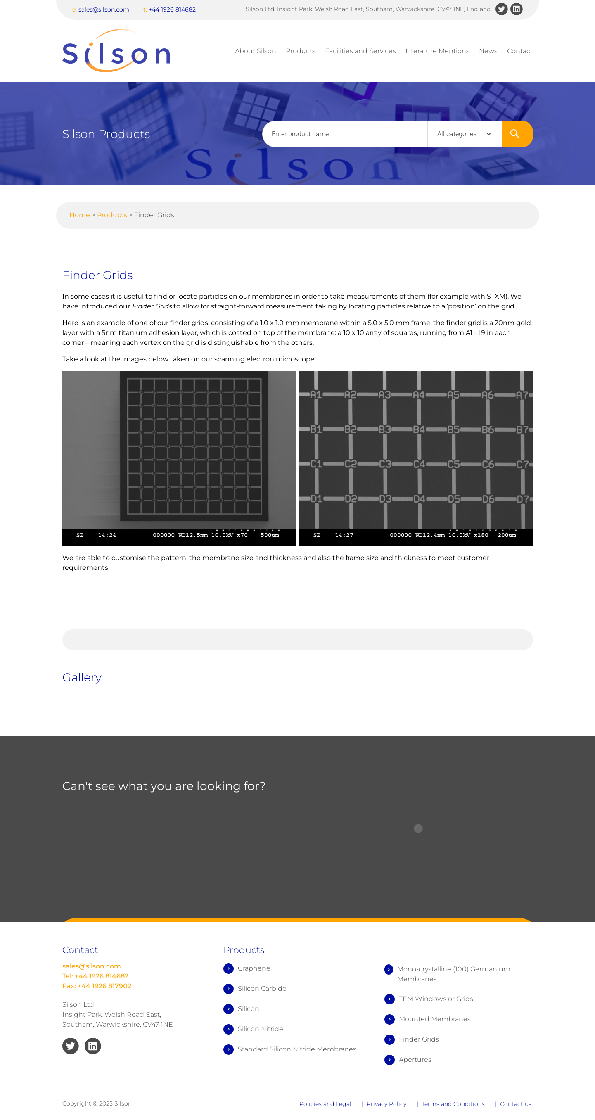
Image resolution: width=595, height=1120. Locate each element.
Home (79, 215)
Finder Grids (411, 1040)
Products (300, 51)
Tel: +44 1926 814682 (95, 976)
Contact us (515, 1104)
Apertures (407, 1060)
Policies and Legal (325, 1104)
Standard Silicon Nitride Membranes (289, 1049)
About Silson (255, 51)
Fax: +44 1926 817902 (96, 986)
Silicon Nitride (253, 1029)
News (488, 51)
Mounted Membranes (427, 1019)
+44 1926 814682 (169, 9)
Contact (520, 51)
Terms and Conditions (453, 1104)
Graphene (246, 968)
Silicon (241, 1009)
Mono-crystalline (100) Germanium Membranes (447, 973)
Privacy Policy (386, 1104)
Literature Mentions (437, 51)
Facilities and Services (360, 51)
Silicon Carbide (255, 989)
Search (517, 133)
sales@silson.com (100, 9)
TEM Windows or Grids (428, 999)
